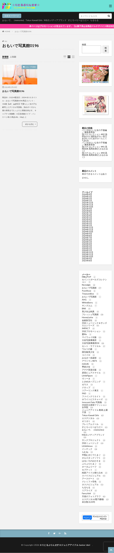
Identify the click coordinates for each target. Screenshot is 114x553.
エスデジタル (90, 418)
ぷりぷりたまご (91, 463)
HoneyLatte (90, 317)
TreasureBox (90, 293)
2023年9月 (87, 258)
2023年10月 (87, 256)
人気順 (13, 56)
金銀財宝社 (89, 320)
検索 (84, 44)
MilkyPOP (89, 277)
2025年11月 (87, 204)
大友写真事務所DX (93, 343)
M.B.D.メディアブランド (55, 20)
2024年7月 (87, 237)
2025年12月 (87, 202)
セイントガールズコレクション (94, 280)
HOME (7, 31)
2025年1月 (87, 225)
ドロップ (88, 387)
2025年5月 (87, 217)
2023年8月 (87, 260)
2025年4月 (87, 219)
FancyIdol (89, 493)
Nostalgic (89, 285)
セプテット (89, 469)
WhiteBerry (90, 302)
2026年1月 (87, 200)
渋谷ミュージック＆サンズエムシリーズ (94, 324)
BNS (86, 308)
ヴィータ (88, 378)
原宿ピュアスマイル (94, 372)
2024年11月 (87, 229)
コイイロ (88, 355)
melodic (88, 364)
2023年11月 (87, 254)
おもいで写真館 (30, 67)
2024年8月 (87, 235)
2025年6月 (87, 215)
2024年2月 (87, 248)
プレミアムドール (92, 424)
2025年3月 (87, 221)
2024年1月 (87, 250)
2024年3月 (87, 246)
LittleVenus (90, 446)
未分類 (85, 502)
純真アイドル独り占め (95, 472)
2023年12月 (87, 252)
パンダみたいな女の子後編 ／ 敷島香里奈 (94, 131)
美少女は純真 (90, 311)
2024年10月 (87, 231)
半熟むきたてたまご (94, 455)
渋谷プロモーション (94, 331)
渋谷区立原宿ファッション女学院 (94, 406)
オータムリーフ (91, 466)
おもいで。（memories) (13, 20)
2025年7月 (87, 213)
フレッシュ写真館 (92, 314)
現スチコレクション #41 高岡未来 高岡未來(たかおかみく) (95, 148)
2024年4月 (87, 244)
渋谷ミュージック (92, 443)
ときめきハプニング (94, 381)
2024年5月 (87, 242)
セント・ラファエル (94, 346)
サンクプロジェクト (94, 440)
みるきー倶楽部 (91, 358)
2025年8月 (87, 211)
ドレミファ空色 (91, 481)
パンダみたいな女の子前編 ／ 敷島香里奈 (94, 143)
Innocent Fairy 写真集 (94, 402)
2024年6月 (87, 240)
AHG (86, 299)
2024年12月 (87, 227)
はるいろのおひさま (94, 461)
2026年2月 (87, 198)
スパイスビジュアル (94, 475)
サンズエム (89, 305)
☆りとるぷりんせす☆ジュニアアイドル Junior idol (66, 545)
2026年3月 (87, 196)
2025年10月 (87, 206)
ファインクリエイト (94, 396)
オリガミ (88, 421)
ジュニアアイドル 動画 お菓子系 (95, 411)
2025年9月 (87, 209)
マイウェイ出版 (91, 337)
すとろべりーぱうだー (95, 427)
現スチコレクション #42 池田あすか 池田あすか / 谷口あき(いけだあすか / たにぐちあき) (94, 137)
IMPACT (88, 328)
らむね (87, 452)
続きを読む (29, 124)
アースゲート (90, 478)
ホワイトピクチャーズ (95, 399)
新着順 (5, 56)
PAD (86, 393)
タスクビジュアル (92, 484)
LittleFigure (90, 375)
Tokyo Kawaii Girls (34, 20)
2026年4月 (87, 194)
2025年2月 (87, 223)
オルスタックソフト (94, 458)
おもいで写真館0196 (23, 31)
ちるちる (88, 487)
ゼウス (87, 384)
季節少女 (88, 366)
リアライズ (89, 490)
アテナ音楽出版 (91, 369)
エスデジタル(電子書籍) (95, 499)
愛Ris (87, 334)
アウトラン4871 (92, 361)
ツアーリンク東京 (92, 390)
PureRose (89, 290)
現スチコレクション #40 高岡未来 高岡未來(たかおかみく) (95, 155)
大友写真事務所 (91, 340)
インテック (89, 449)
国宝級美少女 (90, 352)
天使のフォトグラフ (94, 496)
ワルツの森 (89, 349)
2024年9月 (87, 233)
